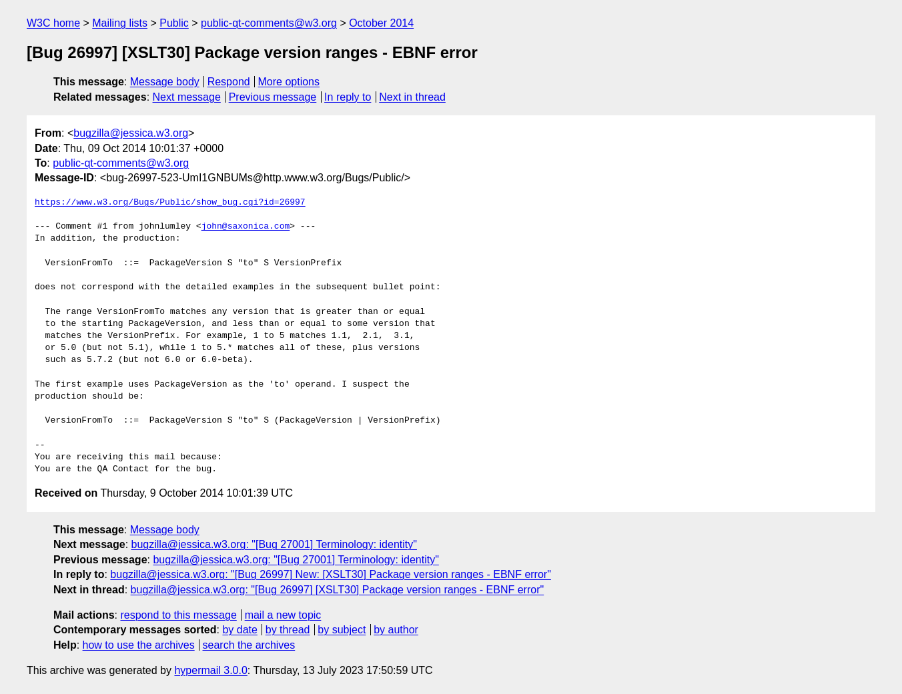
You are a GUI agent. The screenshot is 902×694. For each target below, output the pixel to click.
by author (396, 629)
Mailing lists (119, 23)
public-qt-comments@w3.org (269, 23)
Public (174, 23)
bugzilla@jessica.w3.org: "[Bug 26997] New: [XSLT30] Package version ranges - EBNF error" (330, 574)
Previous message (273, 97)
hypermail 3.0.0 (210, 670)
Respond (228, 81)
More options (289, 81)
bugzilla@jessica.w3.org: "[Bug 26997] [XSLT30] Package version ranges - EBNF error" (337, 589)
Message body (164, 81)
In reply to (347, 97)
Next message (187, 97)
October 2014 (381, 23)
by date (239, 629)
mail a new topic (283, 615)
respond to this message (178, 615)
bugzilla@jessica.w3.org (130, 133)
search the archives (249, 645)
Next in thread (412, 97)
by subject (342, 629)
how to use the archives (139, 645)
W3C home (53, 23)
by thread (288, 629)
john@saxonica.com (245, 227)
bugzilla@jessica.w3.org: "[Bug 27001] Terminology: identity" (274, 544)
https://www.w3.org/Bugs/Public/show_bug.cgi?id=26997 (170, 203)
